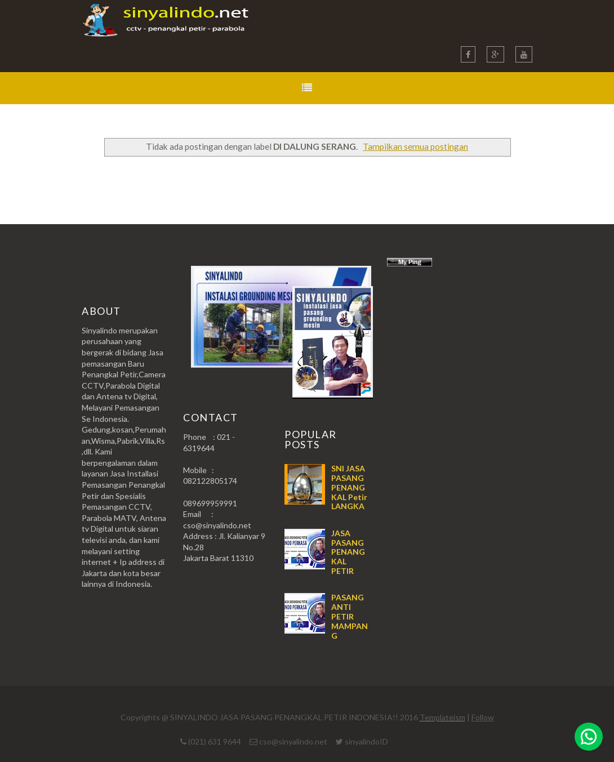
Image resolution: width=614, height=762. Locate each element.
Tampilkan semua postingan (415, 146)
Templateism (442, 717)
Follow (482, 717)
